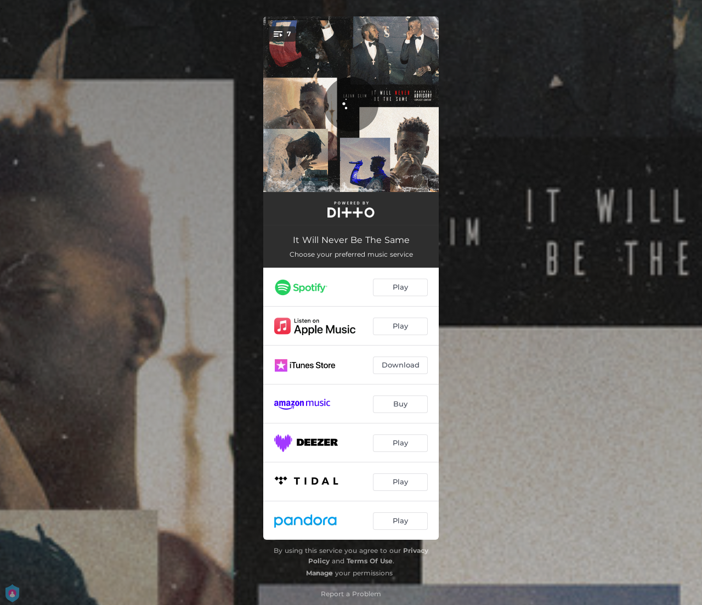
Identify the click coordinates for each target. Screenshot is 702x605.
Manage (319, 573)
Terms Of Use (370, 561)
